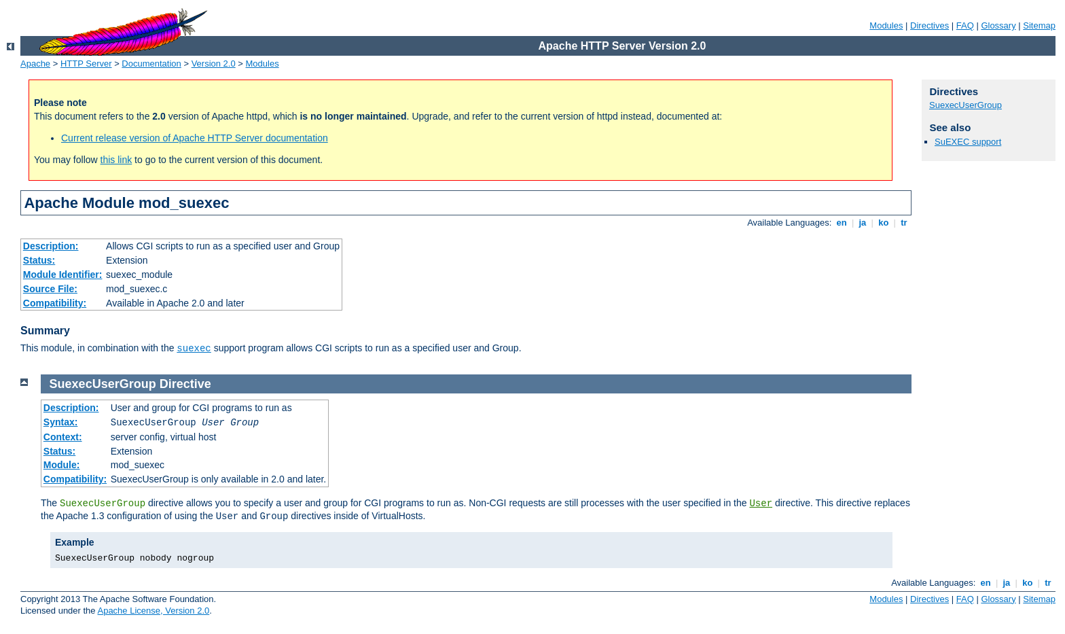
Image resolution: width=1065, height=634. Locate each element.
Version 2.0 (214, 63)
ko (883, 222)
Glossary (998, 25)
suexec (194, 348)
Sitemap (1039, 25)
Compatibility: (54, 303)
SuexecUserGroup (965, 105)
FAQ (965, 25)
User (760, 503)
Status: (39, 260)
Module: (61, 464)
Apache (35, 63)
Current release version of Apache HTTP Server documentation (194, 138)
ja (862, 222)
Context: (62, 437)
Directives (929, 25)
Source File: (50, 288)
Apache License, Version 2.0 (153, 610)
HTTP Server (86, 63)
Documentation (151, 63)
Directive (185, 384)
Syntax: (60, 422)
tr (904, 222)
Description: (51, 246)
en (841, 222)
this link (116, 159)
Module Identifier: (63, 274)
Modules (886, 25)
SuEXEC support (968, 142)
